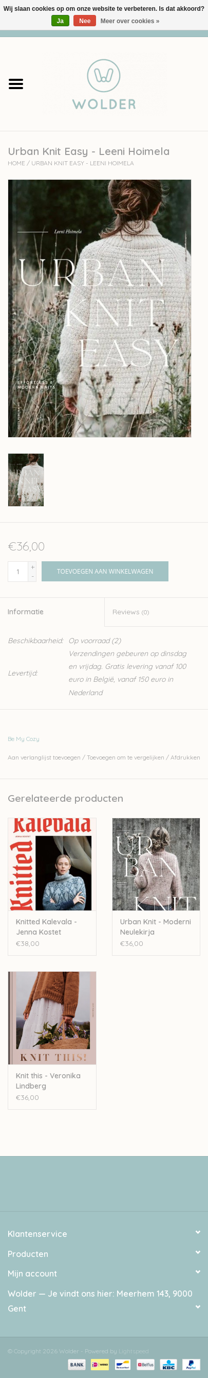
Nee (84, 21)
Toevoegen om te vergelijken (126, 757)
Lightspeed (134, 1351)
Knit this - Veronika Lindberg (48, 1081)
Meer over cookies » (130, 21)
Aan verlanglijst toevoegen (44, 757)
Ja (60, 21)
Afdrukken (185, 757)
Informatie (26, 611)
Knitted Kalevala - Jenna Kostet (46, 927)
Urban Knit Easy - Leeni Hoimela (82, 163)
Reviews (130, 611)
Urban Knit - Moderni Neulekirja (155, 927)
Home (16, 163)
